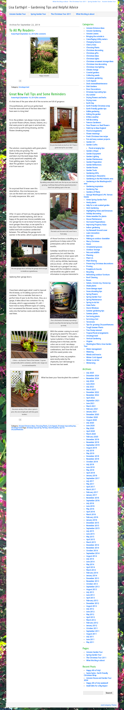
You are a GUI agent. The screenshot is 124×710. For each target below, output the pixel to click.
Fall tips (45, 428)
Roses (88, 280)
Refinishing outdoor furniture (98, 275)
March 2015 (91, 542)
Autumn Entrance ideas (27, 426)
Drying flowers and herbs (96, 97)
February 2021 (92, 409)
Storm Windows (92, 308)
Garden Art (90, 142)
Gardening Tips (92, 189)
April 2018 (90, 473)
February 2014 (92, 573)
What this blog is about (60, 1)
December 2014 (92, 545)
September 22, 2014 (28, 34)
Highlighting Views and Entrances (99, 211)
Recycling (90, 272)
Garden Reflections (93, 165)
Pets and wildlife (92, 252)
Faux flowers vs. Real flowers (97, 125)
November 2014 (92, 548)
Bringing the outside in (95, 36)
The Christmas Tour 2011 (77, 1)
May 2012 (90, 614)
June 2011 (90, 639)
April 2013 (90, 598)
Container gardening (94, 78)
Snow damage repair (94, 289)
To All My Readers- (22, 30)
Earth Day (90, 103)
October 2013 (92, 584)
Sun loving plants (93, 316)
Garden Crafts (91, 145)
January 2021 (91, 412)
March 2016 (91, 514)
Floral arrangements (94, 131)
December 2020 (92, 414)
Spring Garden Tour (94, 1)
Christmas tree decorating (96, 64)
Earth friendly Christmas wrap (98, 106)
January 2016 (91, 520)
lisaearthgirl (15, 34)
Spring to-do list (92, 302)
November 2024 (92, 378)
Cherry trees (91, 45)
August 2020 (91, 420)
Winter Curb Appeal (94, 357)
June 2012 (90, 612)
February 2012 (92, 623)
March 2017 (91, 489)
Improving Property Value (96, 225)
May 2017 (90, 484)
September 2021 (92, 401)
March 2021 (91, 406)
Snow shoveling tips (94, 291)
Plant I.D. (89, 258)
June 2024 (90, 384)
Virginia (89, 341)
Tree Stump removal (94, 330)
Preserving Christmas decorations (99, 264)
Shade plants (91, 286)
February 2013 (92, 601)
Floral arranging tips (96, 148)
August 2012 (91, 606)
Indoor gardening (93, 227)
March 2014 (91, 570)
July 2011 (90, 637)
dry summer (90, 95)
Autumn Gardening (93, 31)
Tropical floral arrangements (97, 333)
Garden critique (92, 151)
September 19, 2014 (28, 98)
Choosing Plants (41, 426)
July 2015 (90, 531)
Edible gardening (92, 111)
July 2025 (90, 373)
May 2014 (90, 564)
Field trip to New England (96, 128)
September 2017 (92, 478)
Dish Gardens (91, 86)
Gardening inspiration (94, 186)
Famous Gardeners (93, 122)
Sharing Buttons (6, 709)
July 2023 (90, 387)
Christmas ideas (92, 56)
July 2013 (90, 592)
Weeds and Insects (93, 355)
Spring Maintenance (94, 300)
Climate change (92, 70)
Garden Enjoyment (93, 154)
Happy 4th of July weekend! (97, 683)
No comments (41, 34)
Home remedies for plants (96, 216)
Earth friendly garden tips (96, 109)
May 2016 (90, 509)
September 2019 (92, 445)
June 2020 (90, 426)
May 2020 (90, 428)
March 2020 (91, 434)
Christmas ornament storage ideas (99, 61)
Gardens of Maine (93, 192)
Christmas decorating (94, 50)
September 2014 (92, 553)
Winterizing (90, 363)
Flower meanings (93, 134)
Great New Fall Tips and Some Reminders (37, 94)
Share (28, 81)
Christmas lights (92, 59)
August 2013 (91, 589)
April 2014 (90, 567)
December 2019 (92, 439)
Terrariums (90, 322)
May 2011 (90, 642)
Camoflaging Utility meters (96, 39)
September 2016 (92, 501)
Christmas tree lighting (95, 67)
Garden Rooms (92, 168)
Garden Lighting (92, 156)
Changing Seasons (93, 42)
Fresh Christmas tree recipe (97, 136)
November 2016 (92, 498)
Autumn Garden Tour (109, 1)
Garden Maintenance (94, 159)
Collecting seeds (92, 75)
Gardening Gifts (92, 173)
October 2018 (92, 462)
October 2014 (92, 551)
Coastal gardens (92, 72)
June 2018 (90, 467)
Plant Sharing (91, 261)
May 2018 (90, 470)
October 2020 (92, 417)
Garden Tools (91, 170)
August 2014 (91, 556)
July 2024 (90, 381)
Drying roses (91, 100)
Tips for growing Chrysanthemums (99, 325)
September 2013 (92, 587)
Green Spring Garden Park (96, 200)
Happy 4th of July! (93, 670)
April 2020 (90, 431)
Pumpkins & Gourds (94, 269)
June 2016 (90, 506)
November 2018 (92, 459)
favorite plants (53, 428)
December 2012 (92, 603)
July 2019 (90, 451)
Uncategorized (24, 87)
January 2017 (91, 495)
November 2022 (92, 395)
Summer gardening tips (95, 311)
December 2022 (92, 392)
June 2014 (90, 562)
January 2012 (91, 626)
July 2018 (90, 464)
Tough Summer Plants (94, 327)
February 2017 (92, 492)
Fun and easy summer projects (98, 139)
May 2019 (90, 453)
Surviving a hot (92, 319)
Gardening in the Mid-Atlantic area (99, 179)
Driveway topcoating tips (67, 426)
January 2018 (91, 476)
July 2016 (90, 503)
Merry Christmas (92, 241)
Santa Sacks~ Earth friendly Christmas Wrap (96, 674)
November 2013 (92, 581)
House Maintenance (94, 219)
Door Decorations (93, 89)
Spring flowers (92, 294)
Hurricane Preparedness (95, 222)
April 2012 (90, 617)
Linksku (18, 709)
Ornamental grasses (94, 247)
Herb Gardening (92, 208)
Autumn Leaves (92, 34)
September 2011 (92, 631)
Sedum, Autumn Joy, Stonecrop (98, 283)
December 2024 (92, 376)
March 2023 (91, 389)
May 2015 (90, 537)
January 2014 (91, 576)
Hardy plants (91, 202)
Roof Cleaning (91, 277)
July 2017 (90, 481)
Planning (89, 255)
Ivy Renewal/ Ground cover (96, 230)
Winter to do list (92, 360)
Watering (89, 352)
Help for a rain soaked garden (97, 205)
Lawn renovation (92, 233)
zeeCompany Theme (108, 705)
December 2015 (92, 523)
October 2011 (92, 628)
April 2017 (90, 487)
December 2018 (92, 456)
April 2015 (90, 539)
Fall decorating (92, 120)
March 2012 (91, 620)
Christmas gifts (92, 53)
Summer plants (92, 313)
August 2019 (91, 448)
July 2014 (90, 559)
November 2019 (92, 442)
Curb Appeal (52, 426)
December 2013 (92, 578)
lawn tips (89, 236)
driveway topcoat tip (34, 428)
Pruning (89, 266)
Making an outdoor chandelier (98, 239)
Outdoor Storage (93, 250)
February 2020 (92, 437)
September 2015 (92, 528)
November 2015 (92, 526)
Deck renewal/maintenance (96, 84)
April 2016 (90, 512)
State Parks (90, 305)
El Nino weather (92, 117)
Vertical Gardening (93, 338)
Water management (93, 349)
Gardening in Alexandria (95, 176)
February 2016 (92, 517)
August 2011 (91, 634)
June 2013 (90, 595)
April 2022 (90, 398)
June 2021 (90, 403)
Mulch (88, 244)
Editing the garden (93, 114)
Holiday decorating (93, 214)
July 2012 (90, 609)
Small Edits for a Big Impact (96, 686)
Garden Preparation (94, 162)
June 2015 (90, 534)
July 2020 (90, 423)
